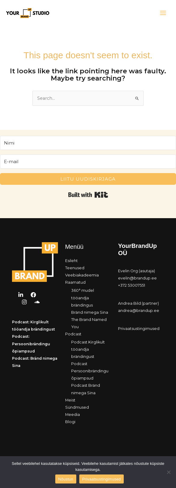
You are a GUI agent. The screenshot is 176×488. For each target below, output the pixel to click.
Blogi (70, 421)
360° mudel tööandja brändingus (82, 297)
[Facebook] (33, 294)
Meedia (72, 414)
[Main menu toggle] (163, 13)
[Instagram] (24, 302)
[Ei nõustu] (168, 472)
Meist (70, 400)
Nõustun (65, 479)
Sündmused (77, 407)
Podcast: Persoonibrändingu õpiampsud (31, 343)
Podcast (73, 334)
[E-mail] (88, 161)
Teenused (74, 268)
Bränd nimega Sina (89, 312)
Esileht (71, 260)
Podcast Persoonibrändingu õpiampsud (89, 370)
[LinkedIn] (20, 294)
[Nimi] (88, 143)
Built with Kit (88, 194)
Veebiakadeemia (82, 275)
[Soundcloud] (37, 302)
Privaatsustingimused (138, 328)
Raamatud (75, 282)
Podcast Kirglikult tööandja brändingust (88, 349)
